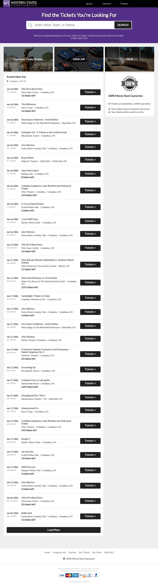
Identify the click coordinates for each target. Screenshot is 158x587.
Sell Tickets (84, 552)
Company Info (59, 552)
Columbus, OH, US (16, 81)
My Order (97, 552)
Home (47, 552)
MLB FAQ (109, 552)
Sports (90, 3)
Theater (125, 3)
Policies (72, 552)
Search (122, 25)
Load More (53, 529)
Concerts (108, 3)
